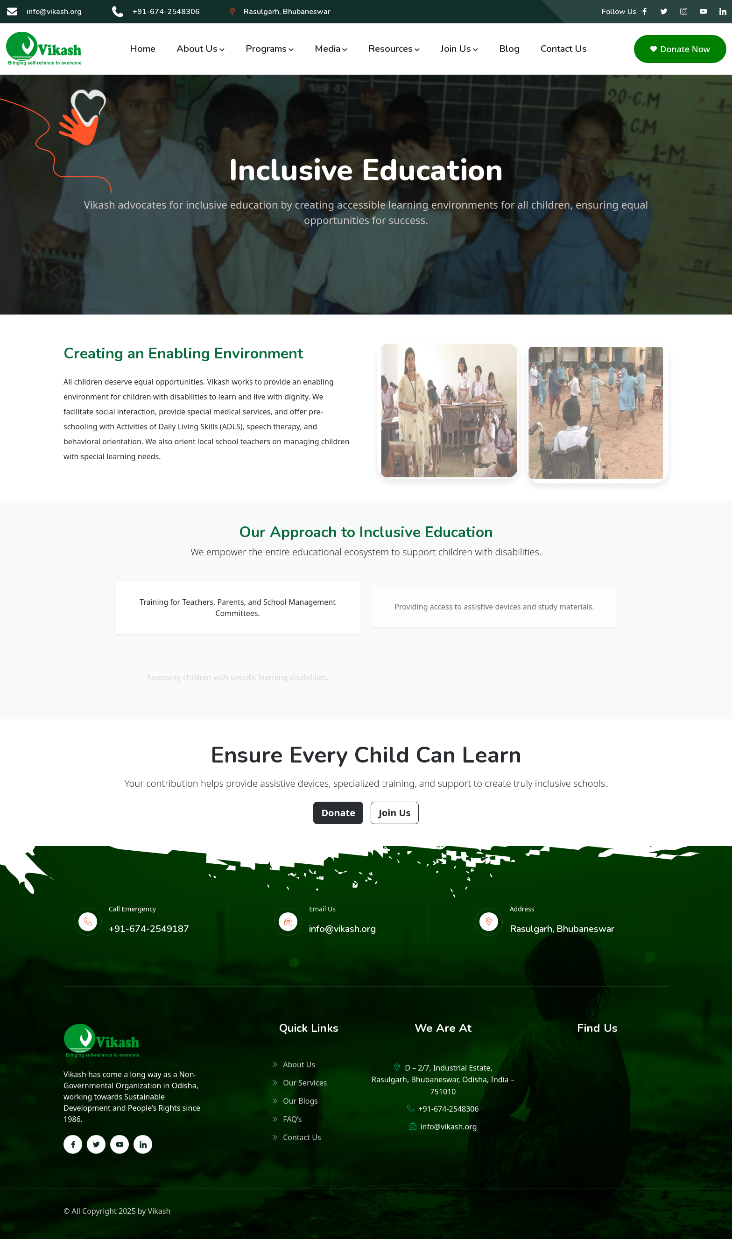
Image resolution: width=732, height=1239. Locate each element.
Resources (390, 49)
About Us (197, 49)
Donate (338, 817)
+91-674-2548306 (166, 12)
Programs (266, 49)
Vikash (159, 1211)
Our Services (299, 1086)
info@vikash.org (54, 12)
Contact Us (564, 49)
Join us (456, 49)
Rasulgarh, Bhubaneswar (287, 12)
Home (142, 49)
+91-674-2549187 (149, 929)
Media (327, 49)
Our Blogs (295, 1104)
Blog (509, 49)
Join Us (394, 817)
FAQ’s (287, 1122)
